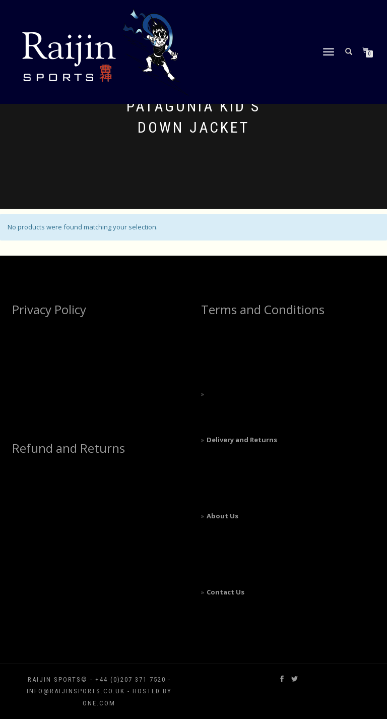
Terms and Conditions (263, 309)
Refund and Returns (68, 448)
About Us (222, 515)
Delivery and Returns (242, 439)
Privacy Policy (49, 309)
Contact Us (225, 591)
